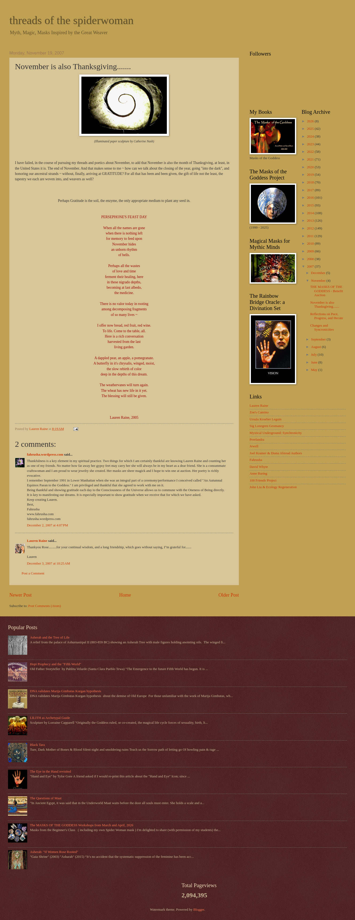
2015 (311, 205)
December (318, 273)
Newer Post (20, 595)
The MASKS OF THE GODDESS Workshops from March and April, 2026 (81, 825)
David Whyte (259, 467)
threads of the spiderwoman (71, 20)
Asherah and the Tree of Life (49, 637)
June (314, 362)
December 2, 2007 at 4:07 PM (47, 525)
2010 (311, 243)
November (318, 281)
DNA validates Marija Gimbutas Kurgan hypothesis (65, 691)
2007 (311, 266)
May (314, 370)
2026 (311, 121)
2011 (311, 236)
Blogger (198, 909)
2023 (311, 144)
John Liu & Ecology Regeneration (273, 487)
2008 (311, 259)
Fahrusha (256, 460)
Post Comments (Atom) (44, 606)
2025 (311, 129)
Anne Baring (258, 473)
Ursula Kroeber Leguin (265, 419)
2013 (311, 220)
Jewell (254, 446)
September (318, 339)
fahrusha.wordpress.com (45, 454)
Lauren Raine (37, 541)
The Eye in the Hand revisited (50, 771)
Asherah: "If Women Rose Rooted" (54, 852)
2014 (311, 213)
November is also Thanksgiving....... (324, 304)
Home (125, 595)
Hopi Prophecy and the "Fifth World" (55, 664)
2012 (311, 228)
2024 (311, 136)
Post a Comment (33, 573)
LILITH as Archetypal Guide (50, 718)
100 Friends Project (263, 480)
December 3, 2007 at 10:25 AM (48, 563)
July (314, 355)
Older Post (228, 595)
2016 (311, 197)
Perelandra (257, 439)
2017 (311, 190)
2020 (311, 167)
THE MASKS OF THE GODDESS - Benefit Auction (326, 291)
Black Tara (37, 745)
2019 (311, 175)
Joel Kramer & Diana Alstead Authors (276, 453)
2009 (311, 251)
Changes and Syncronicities (322, 327)
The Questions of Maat (45, 798)
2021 (311, 159)
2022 (311, 152)
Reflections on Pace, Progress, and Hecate (326, 316)
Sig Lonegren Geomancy (267, 426)
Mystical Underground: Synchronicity (276, 433)
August (316, 347)
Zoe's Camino (259, 412)
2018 (311, 182)
